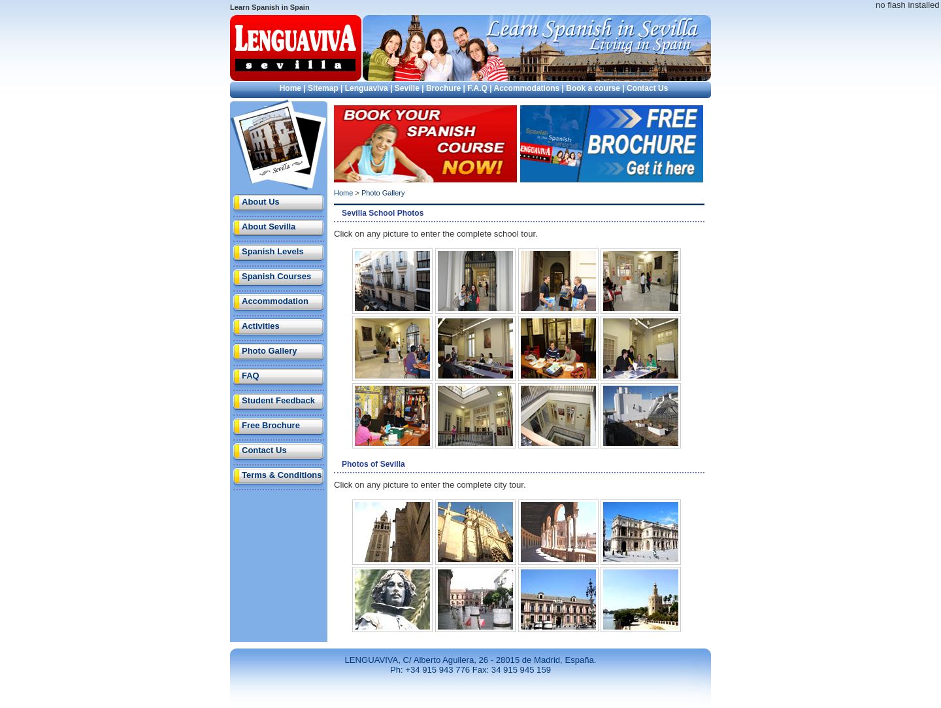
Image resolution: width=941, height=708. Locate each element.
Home (290, 88)
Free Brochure (271, 425)
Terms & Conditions (282, 475)
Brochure (443, 88)
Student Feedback (278, 400)
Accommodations (527, 88)
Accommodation (275, 301)
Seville (407, 88)
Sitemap (323, 88)
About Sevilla (268, 226)
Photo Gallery (269, 351)
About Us (261, 202)
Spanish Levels (273, 251)
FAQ (250, 375)
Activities (261, 326)
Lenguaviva (366, 88)
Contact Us (647, 88)
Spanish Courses (276, 276)
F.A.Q (477, 88)
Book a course (593, 88)
